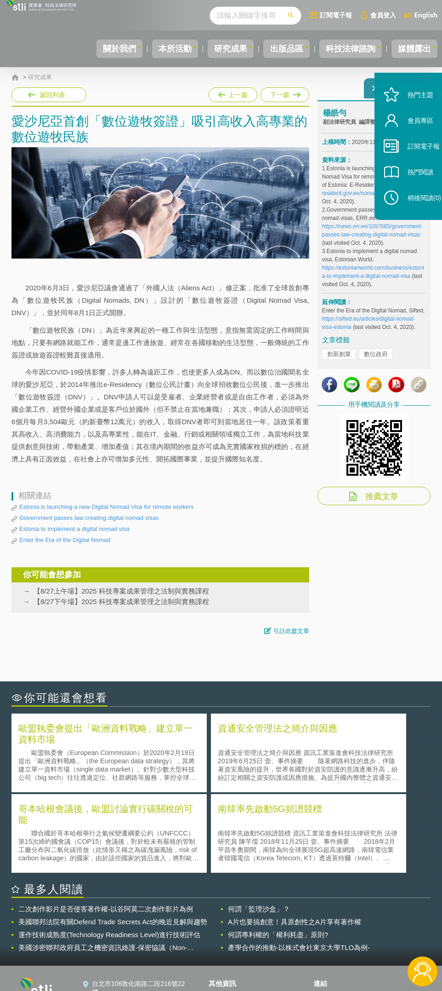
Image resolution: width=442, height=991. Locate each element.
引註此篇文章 (291, 631)
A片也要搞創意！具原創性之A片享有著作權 (294, 839)
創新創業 (339, 359)
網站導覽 (227, 953)
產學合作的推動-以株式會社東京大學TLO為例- (299, 865)
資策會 (328, 914)
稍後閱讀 (415, 219)
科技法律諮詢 (342, 49)
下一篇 (284, 92)
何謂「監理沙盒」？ (259, 826)
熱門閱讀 (411, 193)
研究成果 (211, 49)
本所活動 (150, 49)
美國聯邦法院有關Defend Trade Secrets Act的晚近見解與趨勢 (112, 839)
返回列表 (52, 94)
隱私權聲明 (230, 914)
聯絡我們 (227, 940)
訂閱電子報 (336, 15)
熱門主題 (411, 116)
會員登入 (383, 15)
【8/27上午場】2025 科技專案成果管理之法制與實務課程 (121, 591)
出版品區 (272, 49)
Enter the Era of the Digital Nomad (64, 539)
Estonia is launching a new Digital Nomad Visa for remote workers (106, 506)
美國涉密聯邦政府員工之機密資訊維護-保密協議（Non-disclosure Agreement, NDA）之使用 (102, 865)
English (425, 15)
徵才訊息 (227, 927)
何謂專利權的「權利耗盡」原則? (278, 852)
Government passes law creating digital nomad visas (89, 517)
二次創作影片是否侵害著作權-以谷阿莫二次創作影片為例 (105, 826)
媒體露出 (411, 49)
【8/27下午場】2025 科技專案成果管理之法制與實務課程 (121, 601)
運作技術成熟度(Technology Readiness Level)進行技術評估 (109, 852)
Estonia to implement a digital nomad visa (74, 528)
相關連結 (372, 914)
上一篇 (233, 92)
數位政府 (376, 359)
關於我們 (89, 49)
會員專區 (411, 142)
